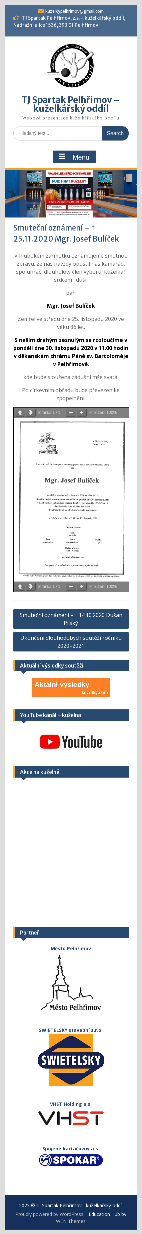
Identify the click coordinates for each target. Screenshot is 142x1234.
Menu (73, 157)
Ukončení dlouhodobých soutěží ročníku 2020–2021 (71, 641)
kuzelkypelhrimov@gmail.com (74, 11)
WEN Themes (71, 1221)
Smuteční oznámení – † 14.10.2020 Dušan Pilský (71, 619)
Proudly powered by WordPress (49, 1214)
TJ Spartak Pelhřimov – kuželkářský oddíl (71, 104)
